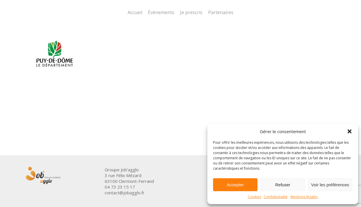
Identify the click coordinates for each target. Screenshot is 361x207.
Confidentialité (276, 196)
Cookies (254, 196)
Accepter (235, 184)
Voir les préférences (330, 184)
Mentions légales (304, 196)
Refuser (282, 184)
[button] (349, 131)
